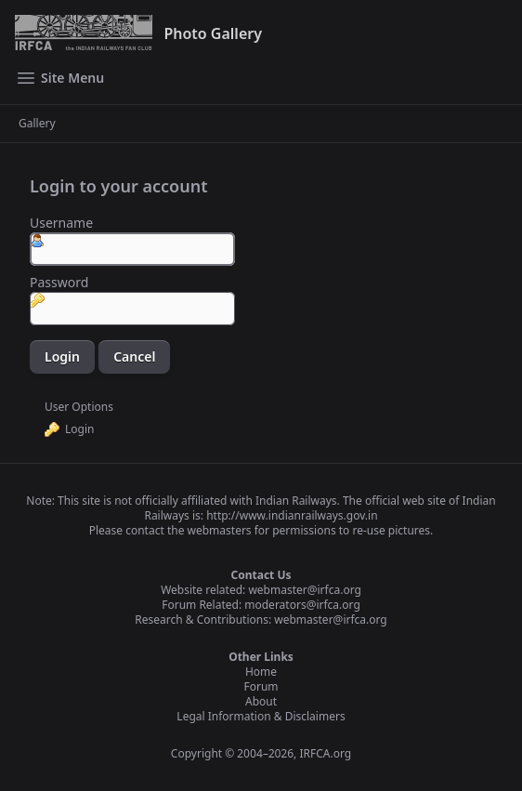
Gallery (37, 123)
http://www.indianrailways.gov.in (291, 515)
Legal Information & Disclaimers (260, 716)
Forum (260, 686)
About (261, 701)
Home (261, 671)
